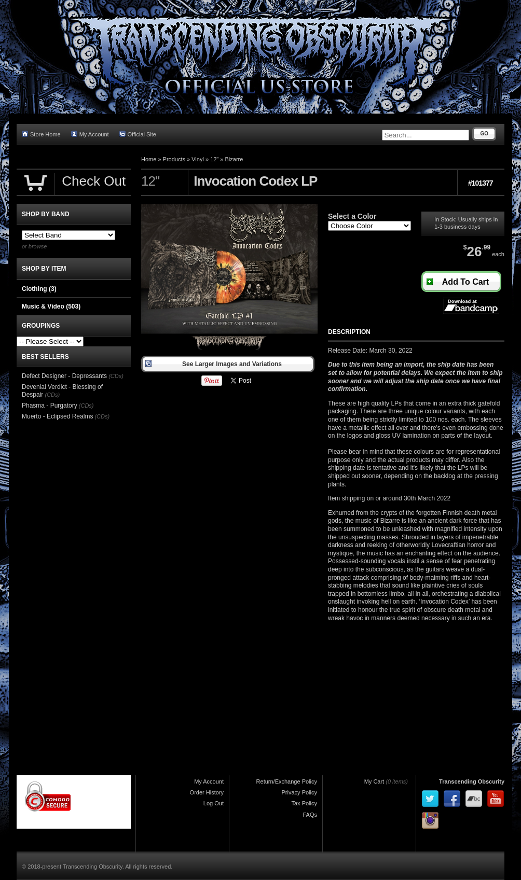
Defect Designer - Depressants (64, 376)
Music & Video (51, 306)
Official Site (137, 134)
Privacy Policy (299, 792)
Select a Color (352, 216)
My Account (90, 134)
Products (174, 159)
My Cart (374, 781)
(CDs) (116, 376)
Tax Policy (304, 803)
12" (214, 159)
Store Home (41, 134)
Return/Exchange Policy (286, 781)
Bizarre (234, 159)
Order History (207, 792)
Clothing (39, 288)
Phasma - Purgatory (49, 405)
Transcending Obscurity (471, 781)
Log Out (213, 803)
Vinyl (197, 159)
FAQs (310, 815)
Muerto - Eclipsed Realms (57, 416)
